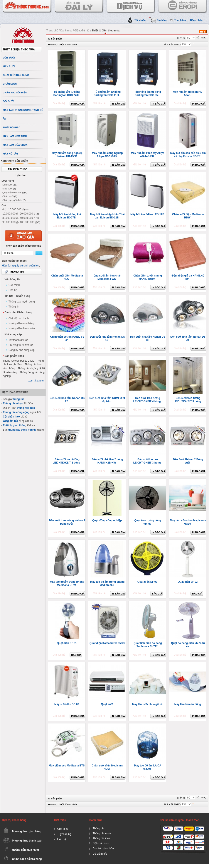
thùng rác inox (26, 407)
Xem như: (53, 44)
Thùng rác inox (101, 838)
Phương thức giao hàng (26, 831)
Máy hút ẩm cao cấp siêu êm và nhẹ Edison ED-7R (188, 154)
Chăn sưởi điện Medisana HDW (188, 216)
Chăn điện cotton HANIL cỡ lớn (67, 338)
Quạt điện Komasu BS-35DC (107, 643)
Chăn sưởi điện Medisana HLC (67, 277)
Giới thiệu (14, 285)
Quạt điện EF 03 (147, 581)
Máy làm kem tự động (187, 704)
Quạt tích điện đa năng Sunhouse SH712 (147, 645)
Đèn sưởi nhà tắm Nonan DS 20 (188, 338)
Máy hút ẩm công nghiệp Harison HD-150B (67, 154)
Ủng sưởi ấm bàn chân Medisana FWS (107, 277)
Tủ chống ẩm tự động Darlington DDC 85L (147, 93)
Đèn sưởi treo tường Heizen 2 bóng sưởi (67, 522)
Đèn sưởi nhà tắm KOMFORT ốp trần (107, 400)
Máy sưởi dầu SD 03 (66, 704)
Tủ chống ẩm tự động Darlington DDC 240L (66, 93)
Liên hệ (12, 290)
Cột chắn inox (11, 416)
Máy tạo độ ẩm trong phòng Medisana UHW (67, 583)
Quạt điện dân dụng (13, 192)
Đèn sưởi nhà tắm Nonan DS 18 (147, 338)
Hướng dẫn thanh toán (21, 328)
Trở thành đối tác (18, 340)
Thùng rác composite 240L (18, 360)
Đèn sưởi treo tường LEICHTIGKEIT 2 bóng (66, 461)
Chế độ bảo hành (18, 318)
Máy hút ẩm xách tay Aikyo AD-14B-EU (147, 154)
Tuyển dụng (64, 834)
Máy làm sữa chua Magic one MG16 (188, 522)
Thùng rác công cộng (16, 412)
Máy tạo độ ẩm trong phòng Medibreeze (107, 583)
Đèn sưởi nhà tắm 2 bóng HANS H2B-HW (107, 461)
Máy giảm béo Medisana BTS (67, 765)
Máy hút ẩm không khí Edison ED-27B (67, 216)
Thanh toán (180, 20)
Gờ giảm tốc (10, 421)
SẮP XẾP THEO (171, 44)
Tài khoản (139, 20)
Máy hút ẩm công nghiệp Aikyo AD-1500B (107, 154)
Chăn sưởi (7, 196)
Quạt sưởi (107, 704)
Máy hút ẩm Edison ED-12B (147, 214)
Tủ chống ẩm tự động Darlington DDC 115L (107, 93)
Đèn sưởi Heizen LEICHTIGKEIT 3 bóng (147, 461)
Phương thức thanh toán (27, 840)
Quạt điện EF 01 (67, 643)
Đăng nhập (196, 20)
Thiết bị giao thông (14, 425)
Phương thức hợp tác (20, 345)
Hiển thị (181, 38)
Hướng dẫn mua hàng (21, 323)
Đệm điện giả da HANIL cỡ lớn (188, 277)
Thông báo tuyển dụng (21, 301)
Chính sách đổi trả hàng (27, 859)
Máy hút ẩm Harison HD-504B (188, 93)
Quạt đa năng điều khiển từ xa (188, 645)
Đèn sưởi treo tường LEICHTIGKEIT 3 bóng (187, 400)
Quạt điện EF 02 (187, 581)
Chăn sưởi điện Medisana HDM (107, 767)
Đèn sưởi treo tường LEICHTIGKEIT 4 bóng (147, 400)
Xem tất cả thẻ (36, 380)
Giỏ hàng (162, 20)
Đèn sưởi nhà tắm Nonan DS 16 (107, 338)
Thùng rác (98, 828)
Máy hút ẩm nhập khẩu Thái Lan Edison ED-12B (107, 216)
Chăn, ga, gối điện (12, 200)
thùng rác (18, 399)
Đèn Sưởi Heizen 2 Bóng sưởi (188, 461)
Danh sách (71, 44)
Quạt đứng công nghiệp (107, 520)
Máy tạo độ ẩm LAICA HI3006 (147, 767)
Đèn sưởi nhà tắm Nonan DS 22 (66, 400)
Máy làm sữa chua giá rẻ (147, 704)
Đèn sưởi (7, 184)
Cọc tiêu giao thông (104, 848)
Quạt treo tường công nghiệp (147, 522)
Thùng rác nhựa (13, 403)
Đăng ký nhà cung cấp (21, 350)
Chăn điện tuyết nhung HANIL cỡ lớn (147, 277)
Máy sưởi (7, 188)
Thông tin (13, 306)
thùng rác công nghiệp (22, 429)
